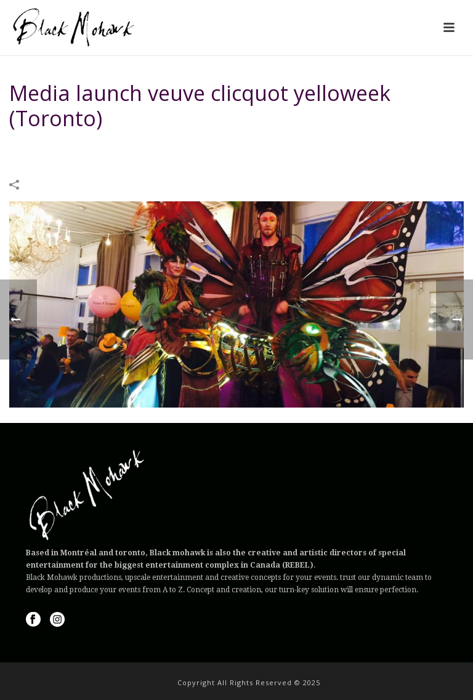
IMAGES (213, 149)
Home (180, 149)
